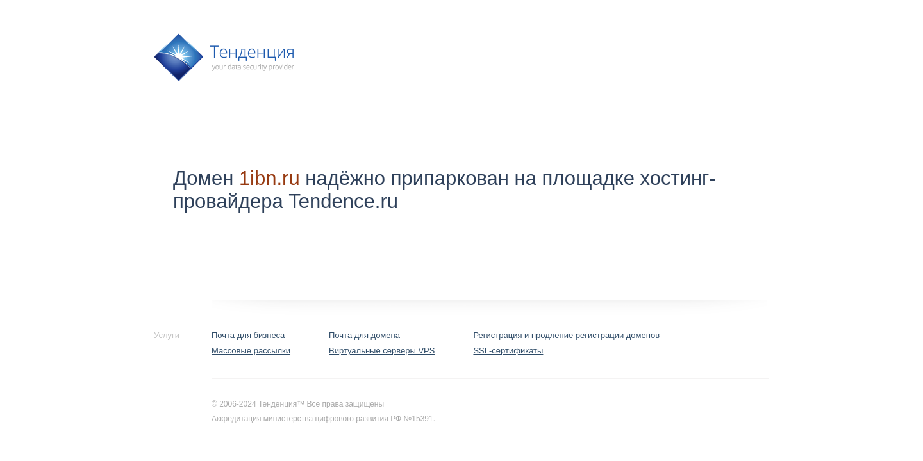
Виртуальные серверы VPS (382, 350)
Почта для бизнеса (248, 335)
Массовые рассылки (251, 350)
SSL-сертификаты (508, 350)
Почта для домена (364, 335)
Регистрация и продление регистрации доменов (566, 335)
